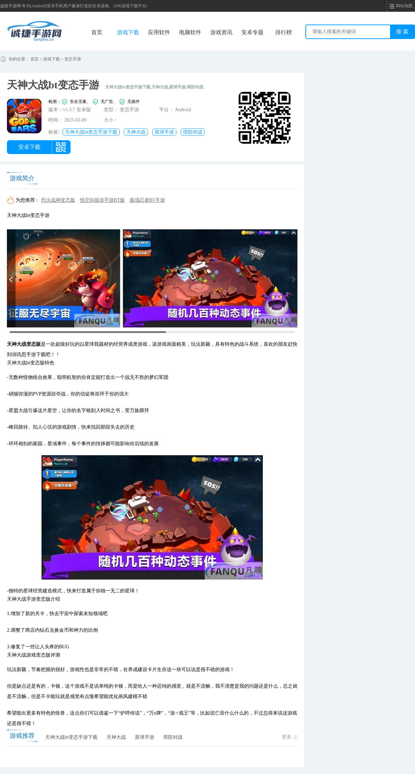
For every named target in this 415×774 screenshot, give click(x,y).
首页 (96, 32)
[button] (11, 278)
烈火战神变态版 (58, 200)
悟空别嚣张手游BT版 (102, 200)
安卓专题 (252, 32)
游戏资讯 (221, 32)
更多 (289, 736)
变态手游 (72, 59)
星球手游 (164, 132)
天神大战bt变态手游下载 (91, 132)
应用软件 (159, 32)
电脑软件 (190, 32)
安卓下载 (29, 147)
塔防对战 (192, 132)
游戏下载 (128, 32)
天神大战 (136, 132)
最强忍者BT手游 (147, 200)
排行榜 (283, 32)
